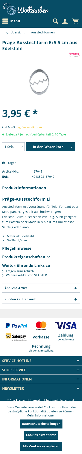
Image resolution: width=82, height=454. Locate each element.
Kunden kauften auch (20, 299)
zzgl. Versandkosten (29, 127)
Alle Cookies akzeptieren (41, 446)
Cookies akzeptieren (41, 435)
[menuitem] (12, 21)
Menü (11, 21)
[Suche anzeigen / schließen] (55, 21)
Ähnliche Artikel (16, 288)
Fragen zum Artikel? (18, 271)
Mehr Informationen (41, 415)
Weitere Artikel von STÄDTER (24, 275)
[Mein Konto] (65, 21)
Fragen (9, 163)
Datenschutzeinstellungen (41, 424)
